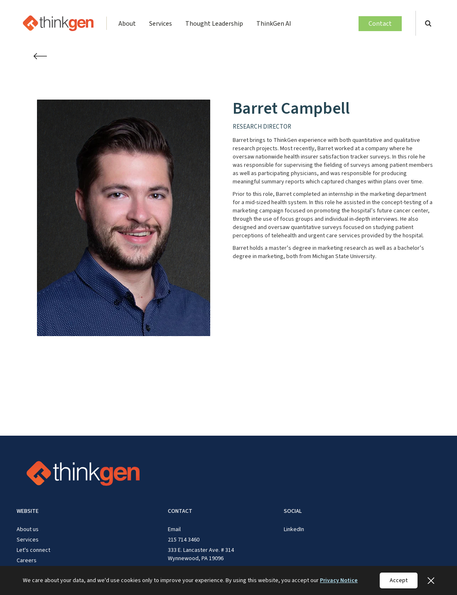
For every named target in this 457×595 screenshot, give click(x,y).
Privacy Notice (339, 580)
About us (28, 529)
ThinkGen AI (273, 23)
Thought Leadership (214, 23)
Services (160, 23)
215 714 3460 (183, 540)
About (127, 23)
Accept (399, 580)
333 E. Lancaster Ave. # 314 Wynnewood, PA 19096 (201, 554)
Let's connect (33, 550)
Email (174, 529)
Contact (380, 23)
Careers (27, 560)
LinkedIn (294, 529)
